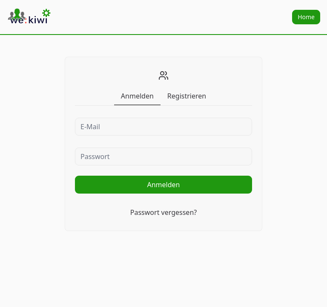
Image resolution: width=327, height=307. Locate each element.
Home (306, 17)
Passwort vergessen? (163, 212)
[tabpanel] (163, 166)
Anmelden (163, 184)
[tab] (137, 96)
